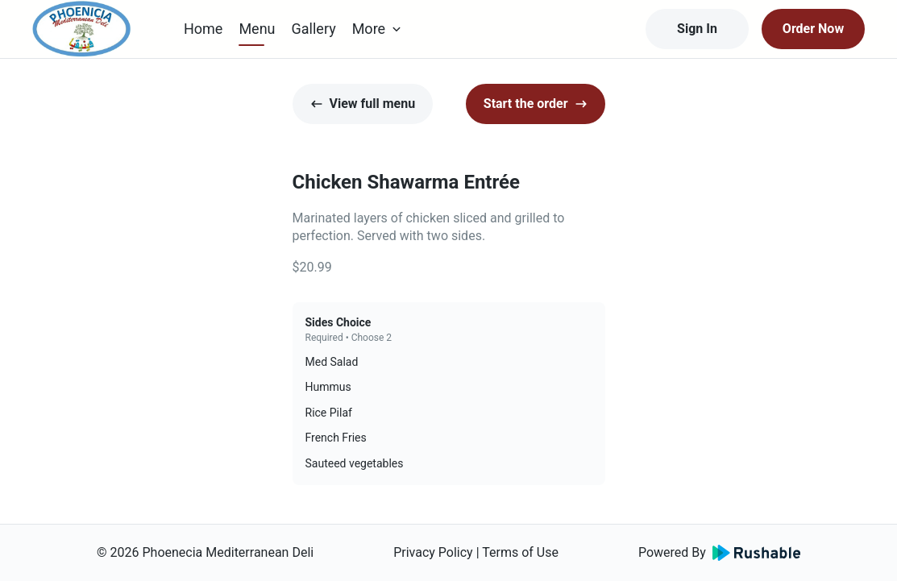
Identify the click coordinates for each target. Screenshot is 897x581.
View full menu (363, 103)
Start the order (536, 103)
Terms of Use (520, 552)
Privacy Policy (433, 552)
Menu (257, 28)
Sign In (697, 28)
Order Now (813, 28)
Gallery (314, 28)
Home (203, 28)
